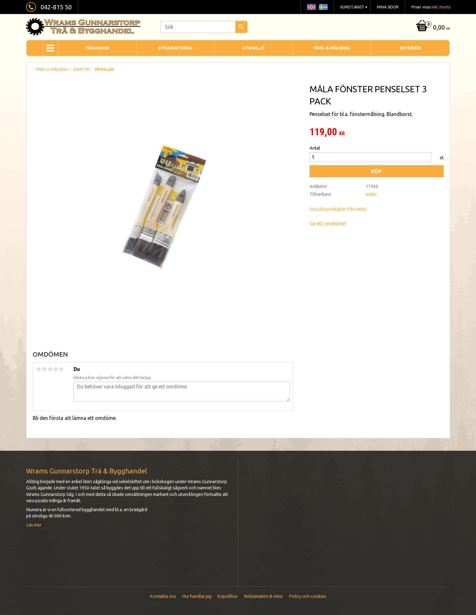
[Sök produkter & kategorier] (204, 27)
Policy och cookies (307, 596)
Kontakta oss (163, 596)
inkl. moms (440, 7)
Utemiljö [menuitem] (253, 48)
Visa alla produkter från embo (338, 209)
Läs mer (33, 524)
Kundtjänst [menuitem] (352, 7)
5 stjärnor (61, 369)
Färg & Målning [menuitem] (332, 48)
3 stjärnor (50, 369)
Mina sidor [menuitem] (388, 7)
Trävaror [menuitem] (97, 48)
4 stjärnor (56, 369)
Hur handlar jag (196, 596)
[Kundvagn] (432, 27)
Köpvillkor (227, 596)
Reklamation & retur (263, 596)
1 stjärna (39, 369)
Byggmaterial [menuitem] (175, 48)
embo (371, 194)
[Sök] (241, 27)
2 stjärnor (44, 369)
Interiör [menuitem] (410, 48)
